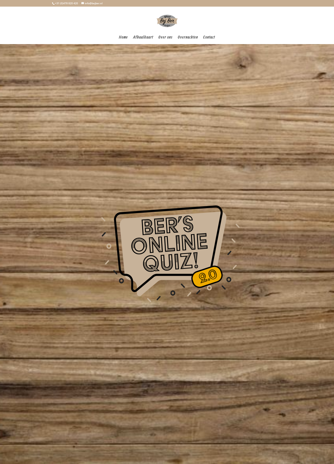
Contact (209, 38)
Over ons (165, 38)
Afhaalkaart (143, 38)
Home (123, 38)
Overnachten (188, 38)
